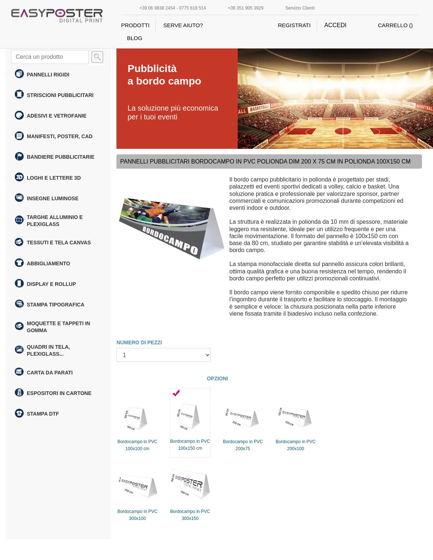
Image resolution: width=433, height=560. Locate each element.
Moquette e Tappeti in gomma (52, 326)
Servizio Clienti (299, 8)
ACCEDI (335, 25)
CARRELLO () (395, 25)
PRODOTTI (135, 25)
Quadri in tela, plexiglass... (42, 350)
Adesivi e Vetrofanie (51, 116)
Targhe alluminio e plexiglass (49, 220)
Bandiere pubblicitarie (54, 157)
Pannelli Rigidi (42, 74)
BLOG (134, 38)
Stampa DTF (37, 414)
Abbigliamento (42, 263)
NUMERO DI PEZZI (139, 342)
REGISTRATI (294, 25)
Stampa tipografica (49, 304)
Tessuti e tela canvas (53, 242)
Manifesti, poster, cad (54, 136)
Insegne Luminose (47, 198)
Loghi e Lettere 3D (48, 177)
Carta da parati (44, 372)
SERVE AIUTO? (183, 25)
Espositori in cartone (53, 393)
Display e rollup (45, 284)
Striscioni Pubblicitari (54, 95)
